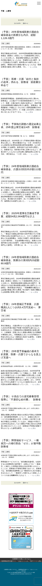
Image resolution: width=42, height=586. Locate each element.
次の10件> (17, 23)
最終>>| (24, 23)
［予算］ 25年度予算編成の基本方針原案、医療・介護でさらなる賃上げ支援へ (21, 354)
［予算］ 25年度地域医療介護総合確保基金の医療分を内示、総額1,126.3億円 (20, 35)
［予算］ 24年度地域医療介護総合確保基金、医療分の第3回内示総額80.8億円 (20, 260)
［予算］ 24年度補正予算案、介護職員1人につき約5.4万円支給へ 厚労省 (21, 307)
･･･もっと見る (32, 67)
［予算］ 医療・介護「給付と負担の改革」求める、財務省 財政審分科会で (21, 82)
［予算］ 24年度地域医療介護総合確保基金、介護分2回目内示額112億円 (21, 169)
